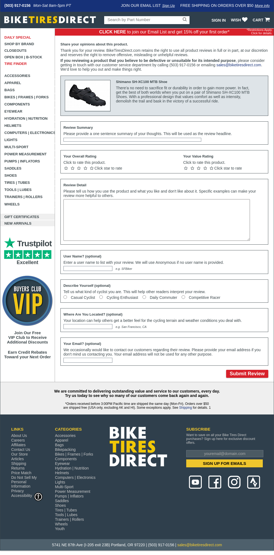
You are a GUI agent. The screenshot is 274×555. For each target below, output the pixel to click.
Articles (17, 459)
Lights (11, 140)
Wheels (12, 204)
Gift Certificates (21, 217)
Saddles (12, 168)
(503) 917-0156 (17, 5)
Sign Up (168, 6)
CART (262, 20)
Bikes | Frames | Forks (26, 97)
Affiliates (18, 445)
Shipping (185, 408)
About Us (19, 435)
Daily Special (17, 37)
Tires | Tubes (17, 183)
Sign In (218, 20)
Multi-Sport (16, 147)
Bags (9, 90)
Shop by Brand (19, 44)
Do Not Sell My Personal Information (24, 481)
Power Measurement (25, 154)
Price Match (21, 473)
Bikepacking (65, 449)
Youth (60, 529)
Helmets (12, 126)
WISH (240, 20)
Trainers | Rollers (23, 197)
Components (17, 104)
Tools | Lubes (17, 190)
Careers (18, 440)
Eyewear (13, 111)
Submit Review (247, 373)
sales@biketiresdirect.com (238, 65)
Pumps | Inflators (22, 161)
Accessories (17, 76)
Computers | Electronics (29, 133)
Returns (18, 468)
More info (262, 6)
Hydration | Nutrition (26, 118)
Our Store (19, 454)
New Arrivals (17, 223)
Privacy (17, 491)
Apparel (12, 83)
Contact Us (20, 449)
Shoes (10, 175)
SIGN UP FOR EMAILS (224, 463)
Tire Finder (15, 64)
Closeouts (15, 50)
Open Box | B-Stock (23, 57)
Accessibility (27, 495)
